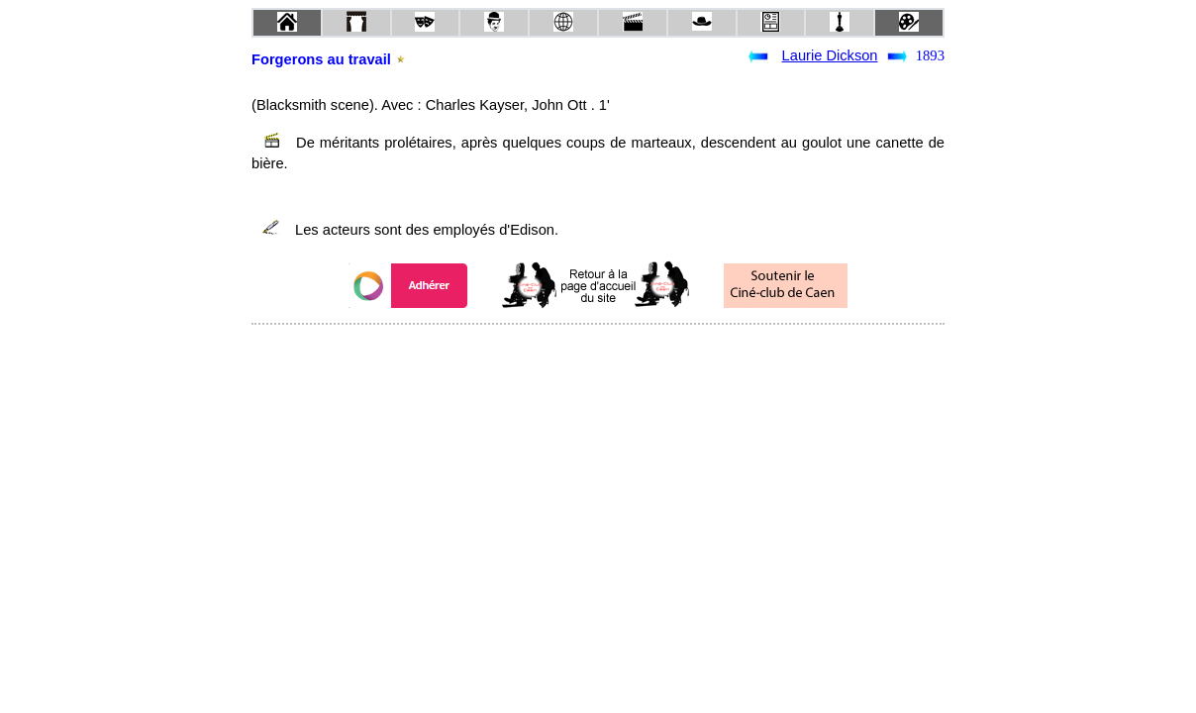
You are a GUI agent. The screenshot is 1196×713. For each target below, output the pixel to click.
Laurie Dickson (830, 55)
